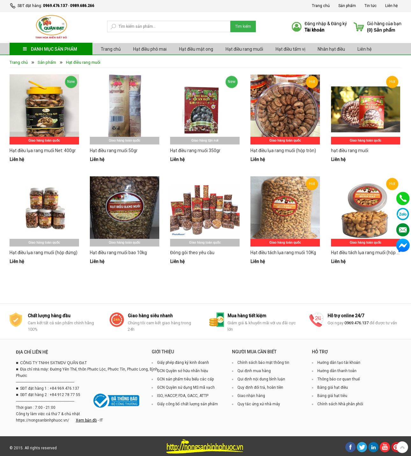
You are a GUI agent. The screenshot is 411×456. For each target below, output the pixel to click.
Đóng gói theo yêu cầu (192, 252)
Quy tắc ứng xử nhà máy (258, 404)
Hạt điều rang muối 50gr (114, 150)
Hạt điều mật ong (196, 49)
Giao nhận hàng (251, 395)
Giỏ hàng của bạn (384, 23)
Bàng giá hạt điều (332, 387)
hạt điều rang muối (349, 150)
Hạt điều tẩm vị (290, 49)
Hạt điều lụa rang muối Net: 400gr (43, 150)
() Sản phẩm (381, 30)
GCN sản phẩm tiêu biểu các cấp (185, 379)
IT (101, 420)
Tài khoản (314, 30)
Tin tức (370, 6)
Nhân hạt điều (331, 49)
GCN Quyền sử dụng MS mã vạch (186, 387)
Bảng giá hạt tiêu (332, 395)
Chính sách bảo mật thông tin (263, 362)
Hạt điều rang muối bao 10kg (118, 252)
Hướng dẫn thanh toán (337, 371)
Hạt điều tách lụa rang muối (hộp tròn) (365, 252)
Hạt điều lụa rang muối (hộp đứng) (43, 252)
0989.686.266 (82, 6)
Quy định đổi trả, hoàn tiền (260, 387)
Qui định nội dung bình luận (261, 379)
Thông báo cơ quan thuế (338, 379)
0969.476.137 (55, 6)
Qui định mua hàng (254, 371)
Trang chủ (321, 6)
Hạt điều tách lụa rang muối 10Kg (283, 252)
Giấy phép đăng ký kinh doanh (183, 362)
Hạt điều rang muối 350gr (195, 150)
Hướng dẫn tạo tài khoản (338, 362)
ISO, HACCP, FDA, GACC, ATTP (182, 395)
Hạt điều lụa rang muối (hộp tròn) (283, 150)
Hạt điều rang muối (244, 49)
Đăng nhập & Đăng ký (326, 23)
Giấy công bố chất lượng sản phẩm (187, 404)
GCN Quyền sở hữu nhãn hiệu (182, 371)
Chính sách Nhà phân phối (340, 404)
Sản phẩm (347, 6)
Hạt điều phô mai (150, 49)
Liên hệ (391, 6)
